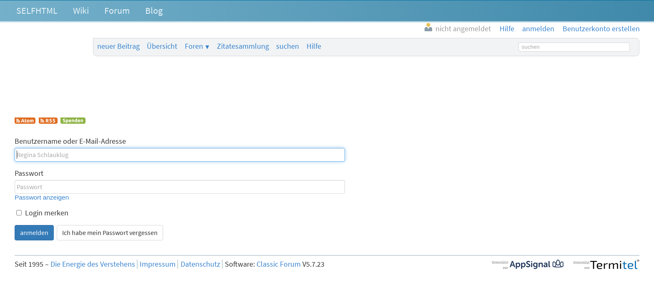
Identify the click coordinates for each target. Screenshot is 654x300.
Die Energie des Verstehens (92, 264)
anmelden (34, 232)
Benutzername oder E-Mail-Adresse (70, 141)
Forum (117, 10)
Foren (194, 46)
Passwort (29, 173)
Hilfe (314, 46)
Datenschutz (200, 264)
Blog (154, 10)
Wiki (81, 10)
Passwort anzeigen (42, 197)
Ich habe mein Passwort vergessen (110, 232)
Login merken (42, 213)
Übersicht (162, 46)
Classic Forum (279, 264)
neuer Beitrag (118, 46)
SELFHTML (37, 10)
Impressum (158, 264)
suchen (287, 46)
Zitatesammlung (243, 46)
